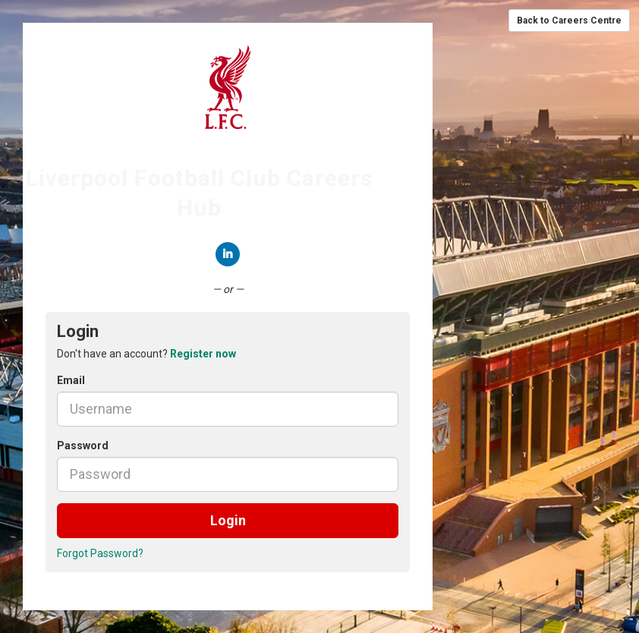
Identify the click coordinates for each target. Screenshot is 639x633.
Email (71, 380)
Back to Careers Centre (569, 20)
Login (228, 520)
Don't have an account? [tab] (146, 354)
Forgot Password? (100, 553)
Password (83, 445)
